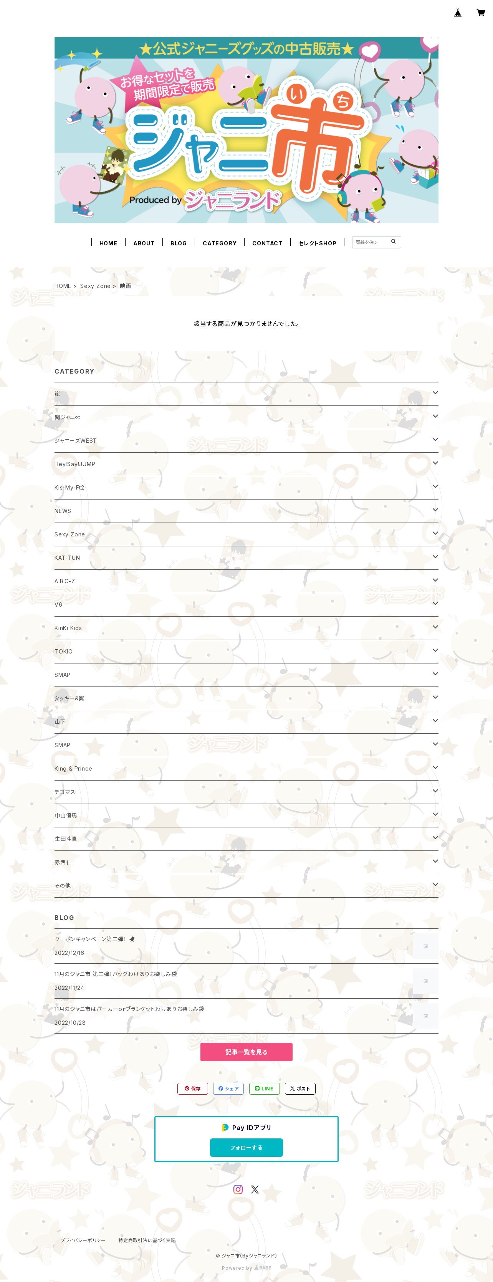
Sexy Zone (95, 286)
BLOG (178, 243)
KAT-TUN (67, 557)
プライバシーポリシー (83, 1240)
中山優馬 (66, 815)
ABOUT (144, 243)
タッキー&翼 (69, 698)
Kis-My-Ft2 (69, 487)
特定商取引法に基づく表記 (147, 1240)
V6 (59, 604)
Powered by (246, 1268)
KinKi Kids (68, 628)
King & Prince (73, 768)
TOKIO (64, 651)
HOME (108, 243)
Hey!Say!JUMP (75, 464)
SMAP (63, 675)
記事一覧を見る (246, 1052)
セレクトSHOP (317, 243)
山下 (60, 721)
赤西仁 (63, 862)
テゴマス (65, 792)
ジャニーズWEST (76, 440)
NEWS (63, 511)
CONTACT (267, 243)
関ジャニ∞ (68, 417)
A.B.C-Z (65, 581)
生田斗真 (66, 838)
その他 (63, 885)
